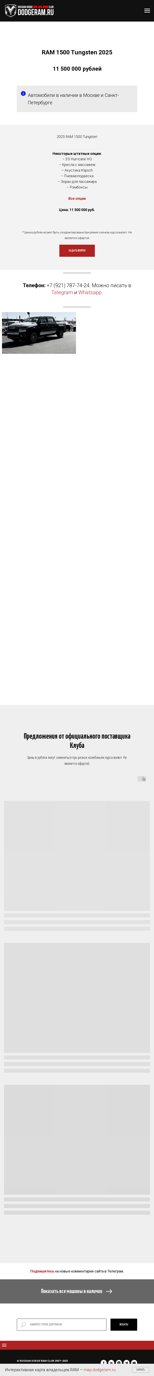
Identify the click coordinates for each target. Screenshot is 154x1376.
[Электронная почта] (134, 1363)
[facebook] (104, 1363)
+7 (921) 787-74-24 (68, 285)
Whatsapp (89, 292)
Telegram (62, 292)
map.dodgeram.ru (100, 1369)
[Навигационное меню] (147, 11)
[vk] (111, 1363)
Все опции (77, 198)
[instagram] (119, 1363)
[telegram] (127, 1363)
